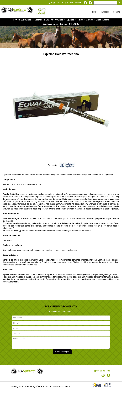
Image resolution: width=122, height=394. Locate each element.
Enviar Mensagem (62, 354)
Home (95, 12)
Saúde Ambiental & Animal (55, 24)
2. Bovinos (26, 20)
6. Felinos (80, 20)
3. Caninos (37, 20)
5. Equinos (69, 20)
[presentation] (31, 356)
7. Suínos (90, 20)
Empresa (105, 12)
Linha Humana (102, 20)
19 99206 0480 (73, 3)
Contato (116, 12)
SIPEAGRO (74, 24)
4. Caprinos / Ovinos (53, 20)
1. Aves (16, 20)
